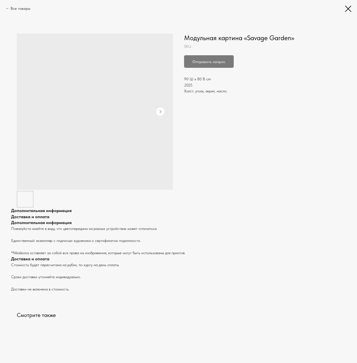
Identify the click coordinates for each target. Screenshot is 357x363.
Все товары (20, 8)
